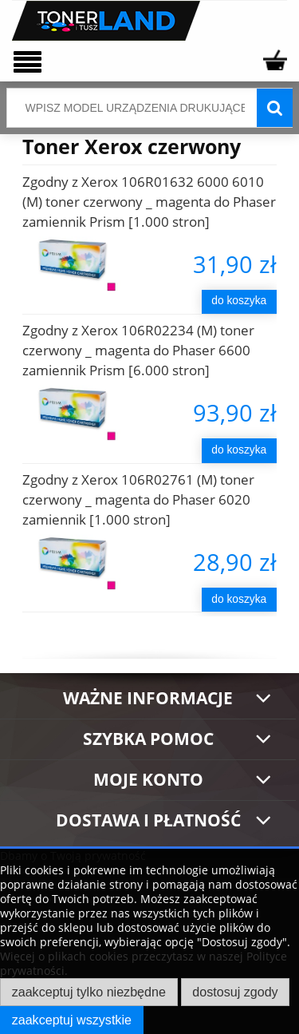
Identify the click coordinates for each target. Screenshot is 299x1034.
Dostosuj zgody (234, 991)
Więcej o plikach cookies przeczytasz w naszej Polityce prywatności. (143, 963)
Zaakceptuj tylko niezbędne (89, 991)
